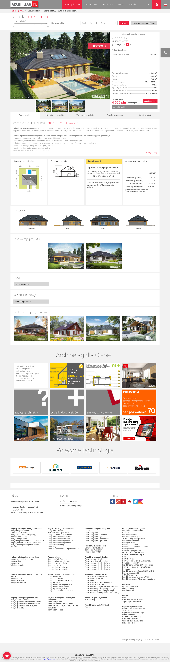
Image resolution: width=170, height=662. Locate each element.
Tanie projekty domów (93, 550)
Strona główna (18, 11)
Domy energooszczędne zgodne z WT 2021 (27, 541)
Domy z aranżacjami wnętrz (133, 555)
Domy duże (14, 563)
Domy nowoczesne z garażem (59, 543)
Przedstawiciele (128, 590)
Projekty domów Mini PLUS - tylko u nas (25, 543)
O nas (121, 4)
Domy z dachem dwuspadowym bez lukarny (102, 593)
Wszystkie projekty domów (132, 531)
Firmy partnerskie (129, 588)
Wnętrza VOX (145, 115)
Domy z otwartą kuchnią (57, 563)
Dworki (87, 531)
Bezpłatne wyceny (115, 115)
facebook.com (112, 501)
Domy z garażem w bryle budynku (23, 606)
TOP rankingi (90, 600)
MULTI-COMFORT (120, 41)
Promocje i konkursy (130, 586)
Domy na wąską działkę (94, 559)
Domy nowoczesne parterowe (59, 537)
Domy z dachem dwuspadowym (97, 577)
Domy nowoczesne (55, 531)
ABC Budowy (91, 4)
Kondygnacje (86, 23)
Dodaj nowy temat (23, 284)
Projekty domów (72, 4)
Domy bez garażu (17, 608)
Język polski (165, 5)
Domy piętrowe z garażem (58, 589)
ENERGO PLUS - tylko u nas (21, 533)
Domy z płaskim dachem (94, 579)
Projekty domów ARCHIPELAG (148, 640)
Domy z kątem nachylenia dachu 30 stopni (101, 587)
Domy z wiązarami (55, 602)
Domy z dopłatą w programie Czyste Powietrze (24, 546)
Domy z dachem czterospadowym (98, 583)
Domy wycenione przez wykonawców (136, 561)
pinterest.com (123, 501)
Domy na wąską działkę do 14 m (97, 563)
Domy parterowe (54, 577)
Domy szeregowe (17, 581)
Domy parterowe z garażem (58, 587)
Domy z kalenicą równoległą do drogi (99, 591)
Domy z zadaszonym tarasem (59, 561)
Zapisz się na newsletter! (131, 602)
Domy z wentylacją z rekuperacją (23, 535)
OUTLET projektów (129, 575)
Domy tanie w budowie (94, 548)
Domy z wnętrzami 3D (130, 573)
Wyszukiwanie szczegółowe (144, 23)
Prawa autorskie (128, 623)
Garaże (13, 577)
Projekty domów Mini (93, 552)
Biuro (124, 598)
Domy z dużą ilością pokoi (58, 559)
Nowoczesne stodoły (18, 537)
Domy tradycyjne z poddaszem (97, 539)
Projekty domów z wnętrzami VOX (135, 577)
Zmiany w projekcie (85, 115)
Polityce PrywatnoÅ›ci (48, 659)
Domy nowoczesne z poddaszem (60, 541)
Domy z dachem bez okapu (95, 585)
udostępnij (126, 34)
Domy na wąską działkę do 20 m (97, 569)
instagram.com (140, 501)
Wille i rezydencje (16, 565)
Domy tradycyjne (91, 533)
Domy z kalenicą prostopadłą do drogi (100, 589)
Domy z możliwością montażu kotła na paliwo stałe (63, 607)
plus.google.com (118, 501)
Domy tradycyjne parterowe (96, 535)
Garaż (103, 23)
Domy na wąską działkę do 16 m (97, 565)
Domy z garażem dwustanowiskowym (25, 604)
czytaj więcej (151, 154)
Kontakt (132, 4)
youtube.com (129, 501)
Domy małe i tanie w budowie (21, 559)
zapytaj (134, 34)
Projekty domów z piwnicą (58, 567)
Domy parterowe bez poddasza (60, 585)
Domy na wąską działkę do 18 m (97, 567)
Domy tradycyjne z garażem (96, 541)
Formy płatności (128, 615)
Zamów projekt (150, 101)
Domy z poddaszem (55, 579)
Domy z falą (89, 581)
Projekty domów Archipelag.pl (24, 4)
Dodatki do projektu (55, 115)
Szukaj (123, 23)
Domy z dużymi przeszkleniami (60, 535)
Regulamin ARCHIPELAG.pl (133, 613)
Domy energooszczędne (19, 531)
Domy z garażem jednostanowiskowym (25, 602)
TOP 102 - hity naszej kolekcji (133, 539)
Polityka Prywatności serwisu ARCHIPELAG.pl (133, 610)
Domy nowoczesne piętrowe (59, 539)
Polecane (125, 557)
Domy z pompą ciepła (18, 539)
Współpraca (107, 4)
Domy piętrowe (53, 583)
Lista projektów (33, 11)
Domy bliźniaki (16, 579)
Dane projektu (25, 115)
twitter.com (135, 501)
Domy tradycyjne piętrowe (95, 537)
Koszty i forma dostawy (131, 617)
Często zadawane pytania (132, 600)
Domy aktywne (53, 547)
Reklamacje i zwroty (130, 619)
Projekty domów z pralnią (58, 569)
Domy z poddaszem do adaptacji (60, 581)
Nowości (88, 607)
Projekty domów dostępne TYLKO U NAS (138, 571)
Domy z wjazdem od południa (96, 561)
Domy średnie (15, 561)
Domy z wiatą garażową (19, 600)
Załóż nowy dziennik (23, 302)
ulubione (141, 34)
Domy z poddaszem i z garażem (60, 591)
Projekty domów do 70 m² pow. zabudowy (138, 579)
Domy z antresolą (54, 565)
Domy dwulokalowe (18, 583)
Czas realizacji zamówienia (132, 621)
